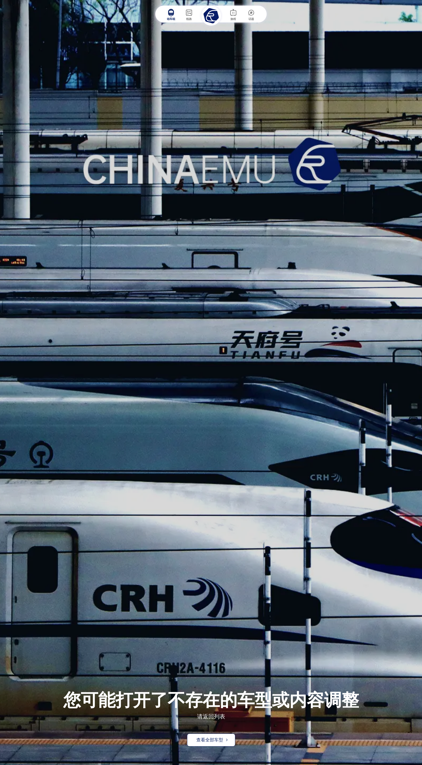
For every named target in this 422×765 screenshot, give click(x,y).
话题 (251, 14)
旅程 (233, 14)
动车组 (171, 14)
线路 (189, 14)
